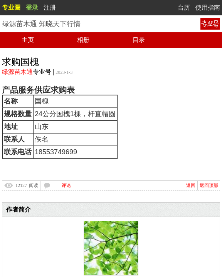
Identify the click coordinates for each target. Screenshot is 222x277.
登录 (32, 7)
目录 (139, 40)
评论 (66, 185)
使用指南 (207, 7)
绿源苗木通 (17, 71)
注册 (50, 7)
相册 (83, 40)
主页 (28, 40)
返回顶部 (209, 185)
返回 (190, 185)
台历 (184, 7)
